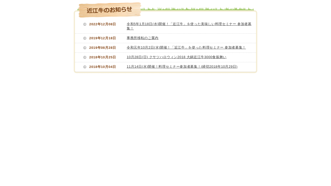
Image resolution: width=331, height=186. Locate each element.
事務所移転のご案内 (143, 38)
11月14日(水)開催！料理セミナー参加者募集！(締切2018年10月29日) (182, 66)
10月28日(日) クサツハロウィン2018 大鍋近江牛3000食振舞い (177, 57)
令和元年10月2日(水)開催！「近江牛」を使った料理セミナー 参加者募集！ (186, 47)
